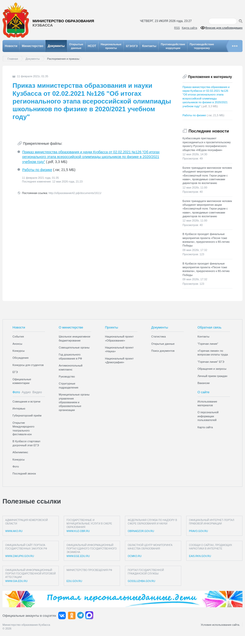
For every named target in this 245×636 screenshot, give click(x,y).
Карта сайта (189, 27)
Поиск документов (162, 350)
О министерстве (71, 327)
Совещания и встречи (26, 401)
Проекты (111, 327)
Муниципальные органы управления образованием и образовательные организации (74, 402)
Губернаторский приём (27, 415)
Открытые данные (162, 343)
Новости (11, 46)
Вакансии (204, 383)
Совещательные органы (74, 347)
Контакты (149, 46)
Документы (56, 46)
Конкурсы (18, 350)
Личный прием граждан (212, 376)
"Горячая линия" (208, 343)
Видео (37, 392)
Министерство (32, 46)
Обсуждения (20, 357)
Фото (16, 392)
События (18, 336)
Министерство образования (63, 23)
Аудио (26, 392)
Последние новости (208, 131)
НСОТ (92, 46)
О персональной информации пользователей (208, 416)
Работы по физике (37, 170)
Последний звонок (24, 473)
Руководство (67, 376)
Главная (14, 59)
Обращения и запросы (212, 368)
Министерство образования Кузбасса (26, 624)
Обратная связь (210, 327)
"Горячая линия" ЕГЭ (211, 361)
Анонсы (17, 343)
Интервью (18, 408)
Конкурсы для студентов (28, 365)
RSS (177, 27)
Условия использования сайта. (220, 624)
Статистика (158, 336)
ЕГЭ (15, 372)
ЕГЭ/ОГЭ (132, 46)
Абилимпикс (20, 452)
